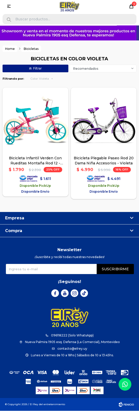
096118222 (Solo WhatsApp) (72, 335)
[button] (9, 19)
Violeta (39, 79)
